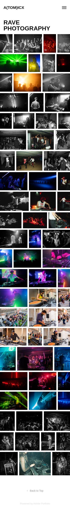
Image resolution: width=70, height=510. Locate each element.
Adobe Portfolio (41, 503)
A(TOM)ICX (14, 7)
